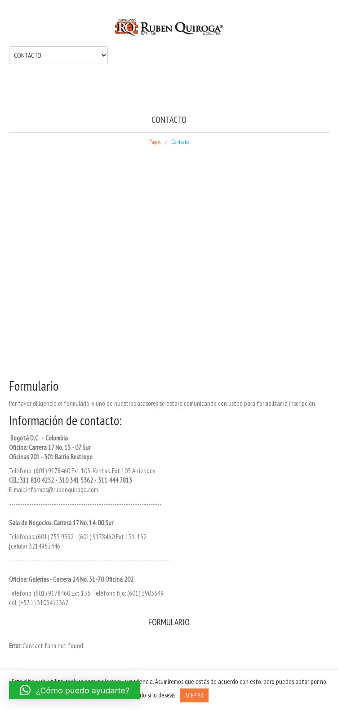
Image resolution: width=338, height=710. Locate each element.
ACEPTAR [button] (194, 695)
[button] (74, 690)
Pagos (154, 142)
